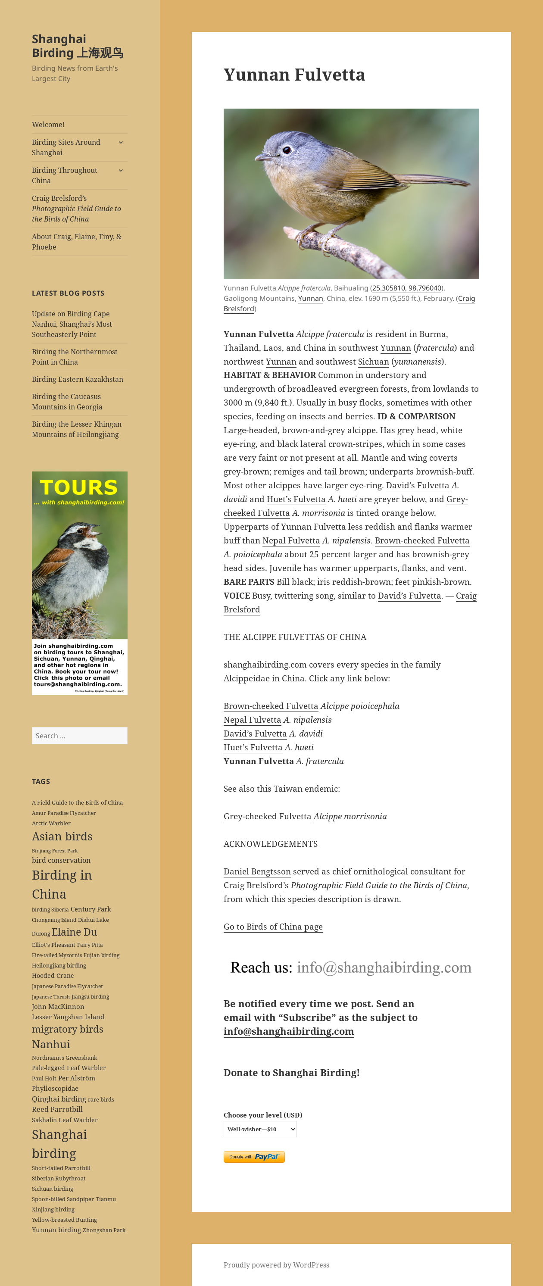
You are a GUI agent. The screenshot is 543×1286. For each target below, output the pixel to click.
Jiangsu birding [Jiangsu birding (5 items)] (90, 996)
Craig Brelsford (253, 885)
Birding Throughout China (64, 175)
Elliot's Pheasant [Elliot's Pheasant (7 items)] (53, 945)
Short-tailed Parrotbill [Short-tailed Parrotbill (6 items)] (61, 1168)
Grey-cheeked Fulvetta (268, 816)
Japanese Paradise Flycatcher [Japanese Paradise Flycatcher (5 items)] (67, 986)
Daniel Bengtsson (257, 871)
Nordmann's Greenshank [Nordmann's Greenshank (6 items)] (64, 1057)
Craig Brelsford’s (76, 209)
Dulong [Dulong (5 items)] (41, 933)
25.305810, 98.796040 (406, 288)
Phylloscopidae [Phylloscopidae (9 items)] (55, 1088)
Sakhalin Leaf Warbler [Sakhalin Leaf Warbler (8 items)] (65, 1120)
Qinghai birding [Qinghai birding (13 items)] (59, 1099)
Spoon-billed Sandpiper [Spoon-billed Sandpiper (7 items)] (63, 1199)
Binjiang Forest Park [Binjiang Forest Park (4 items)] (55, 851)
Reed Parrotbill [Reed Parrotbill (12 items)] (57, 1109)
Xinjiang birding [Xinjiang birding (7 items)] (53, 1209)
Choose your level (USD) (263, 1115)
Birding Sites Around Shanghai (66, 147)
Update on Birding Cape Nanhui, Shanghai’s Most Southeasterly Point (72, 324)
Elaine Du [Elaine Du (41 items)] (74, 932)
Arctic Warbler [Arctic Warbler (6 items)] (51, 823)
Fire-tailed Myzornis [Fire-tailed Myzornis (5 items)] (57, 955)
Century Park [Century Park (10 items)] (91, 909)
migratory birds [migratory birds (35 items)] (67, 1028)
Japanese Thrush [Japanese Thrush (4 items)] (51, 997)
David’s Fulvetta (417, 485)
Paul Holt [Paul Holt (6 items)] (44, 1078)
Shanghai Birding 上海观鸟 (77, 45)
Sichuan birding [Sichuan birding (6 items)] (52, 1188)
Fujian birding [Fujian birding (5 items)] (101, 955)
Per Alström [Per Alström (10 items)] (76, 1078)
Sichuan (373, 361)
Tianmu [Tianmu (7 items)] (106, 1199)
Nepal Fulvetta (291, 540)
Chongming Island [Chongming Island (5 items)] (54, 919)
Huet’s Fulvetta (296, 499)
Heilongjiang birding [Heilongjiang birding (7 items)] (59, 965)
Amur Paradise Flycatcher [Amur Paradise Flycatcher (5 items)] (64, 812)
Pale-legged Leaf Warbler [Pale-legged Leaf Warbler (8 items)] (69, 1068)
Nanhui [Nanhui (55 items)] (51, 1044)
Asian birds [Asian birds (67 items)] (62, 836)
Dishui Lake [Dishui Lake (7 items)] (93, 920)
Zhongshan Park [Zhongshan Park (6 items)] (104, 1230)
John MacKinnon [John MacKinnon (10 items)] (58, 1006)
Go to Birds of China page (273, 926)
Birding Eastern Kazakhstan (77, 379)
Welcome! (48, 124)
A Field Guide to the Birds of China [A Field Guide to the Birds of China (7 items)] (77, 802)
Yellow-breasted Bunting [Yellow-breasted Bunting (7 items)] (64, 1220)
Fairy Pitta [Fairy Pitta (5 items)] (90, 944)
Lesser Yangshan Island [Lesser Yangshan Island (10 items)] (68, 1016)
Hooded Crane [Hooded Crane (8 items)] (53, 975)
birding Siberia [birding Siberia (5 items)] (50, 909)
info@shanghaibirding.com (289, 1030)
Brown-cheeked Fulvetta (422, 540)
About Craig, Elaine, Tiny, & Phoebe (77, 242)
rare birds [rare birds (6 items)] (101, 1099)
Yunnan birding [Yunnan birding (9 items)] (56, 1229)
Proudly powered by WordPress (276, 1265)
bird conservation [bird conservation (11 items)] (61, 860)
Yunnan (310, 298)
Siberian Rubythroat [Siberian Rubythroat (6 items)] (59, 1178)
